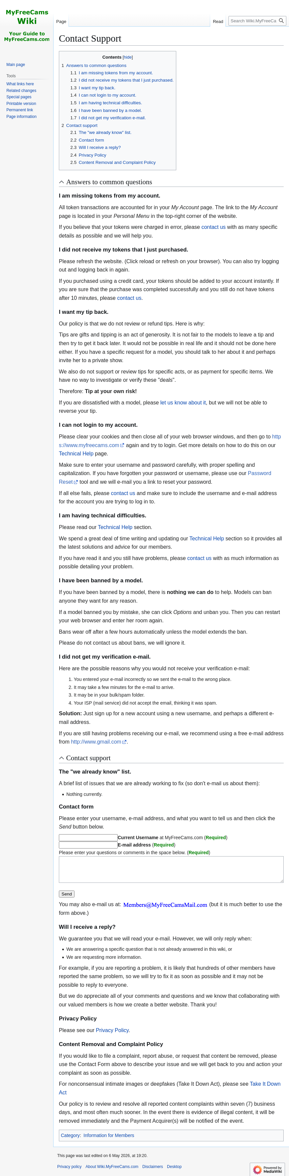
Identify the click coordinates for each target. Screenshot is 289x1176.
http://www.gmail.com (96, 742)
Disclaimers (152, 1171)
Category (70, 1140)
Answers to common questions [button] (109, 182)
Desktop (174, 1171)
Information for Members (108, 1140)
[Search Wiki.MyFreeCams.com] (257, 21)
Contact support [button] (88, 758)
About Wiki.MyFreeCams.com (111, 1171)
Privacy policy (69, 1171)
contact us (214, 227)
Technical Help (76, 453)
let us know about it (183, 402)
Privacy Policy (112, 1035)
